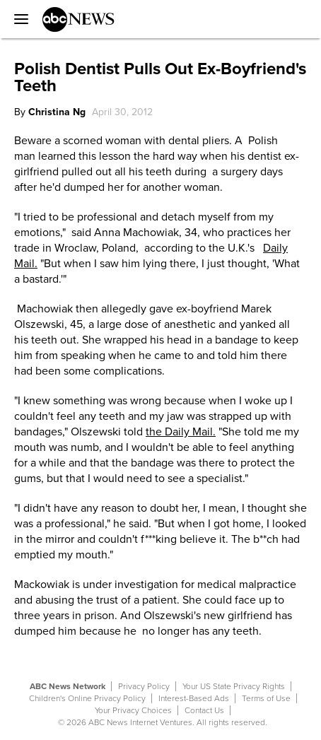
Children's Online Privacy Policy (87, 698)
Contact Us (204, 710)
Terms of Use (266, 698)
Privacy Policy (144, 686)
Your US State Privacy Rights (233, 686)
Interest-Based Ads (193, 698)
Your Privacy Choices (133, 710)
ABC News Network (67, 686)
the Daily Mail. (181, 432)
